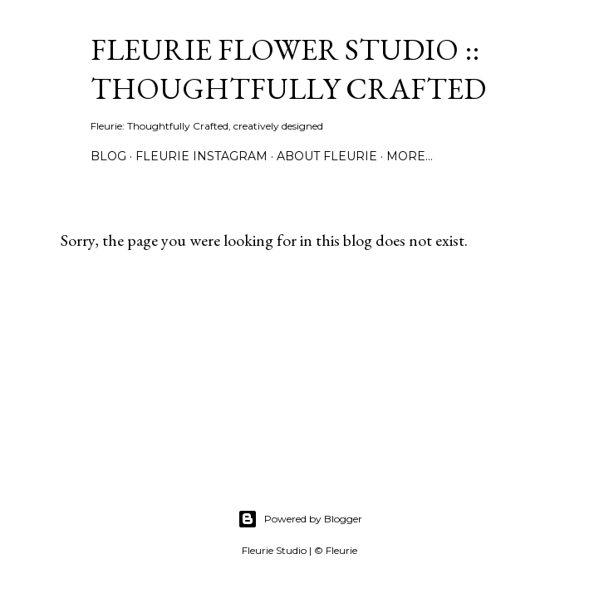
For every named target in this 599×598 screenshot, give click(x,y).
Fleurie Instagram (201, 156)
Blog (108, 156)
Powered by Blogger (300, 519)
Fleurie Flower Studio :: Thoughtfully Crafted (288, 69)
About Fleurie (327, 156)
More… (409, 156)
